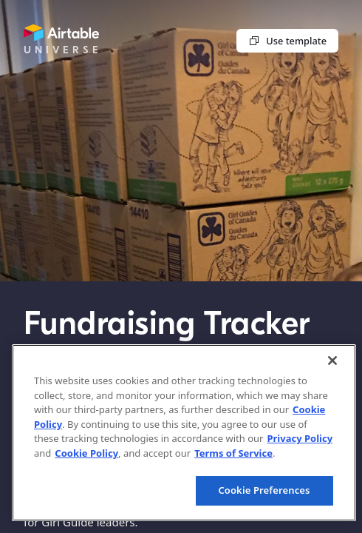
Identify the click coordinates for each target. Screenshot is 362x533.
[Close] (332, 360)
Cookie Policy (86, 453)
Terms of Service (233, 453)
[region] (184, 432)
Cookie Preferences (264, 490)
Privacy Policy (299, 438)
